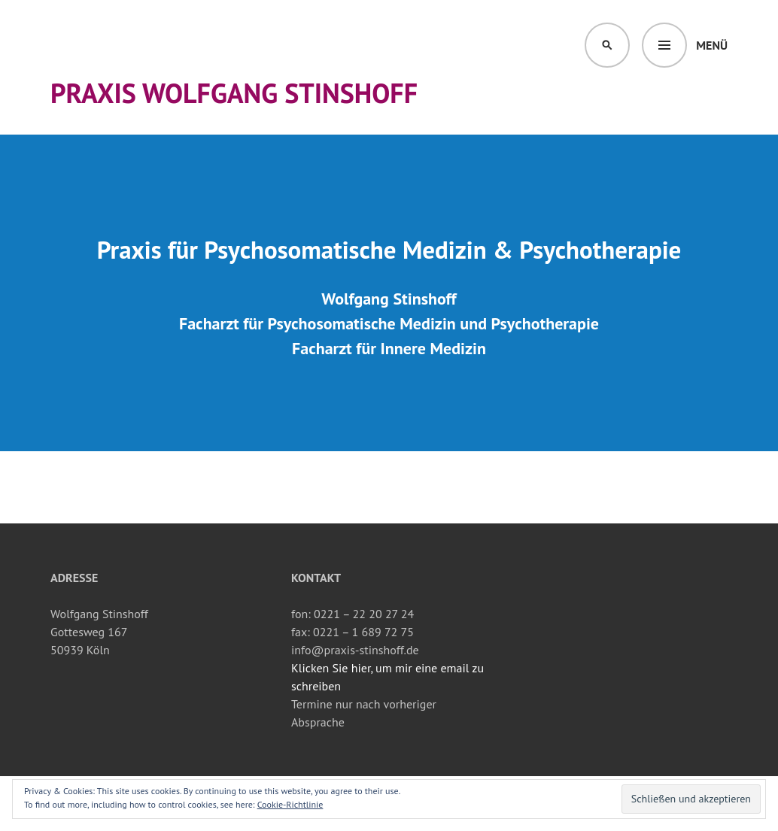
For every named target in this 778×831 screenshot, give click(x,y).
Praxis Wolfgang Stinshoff (234, 93)
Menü (712, 45)
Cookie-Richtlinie (290, 804)
